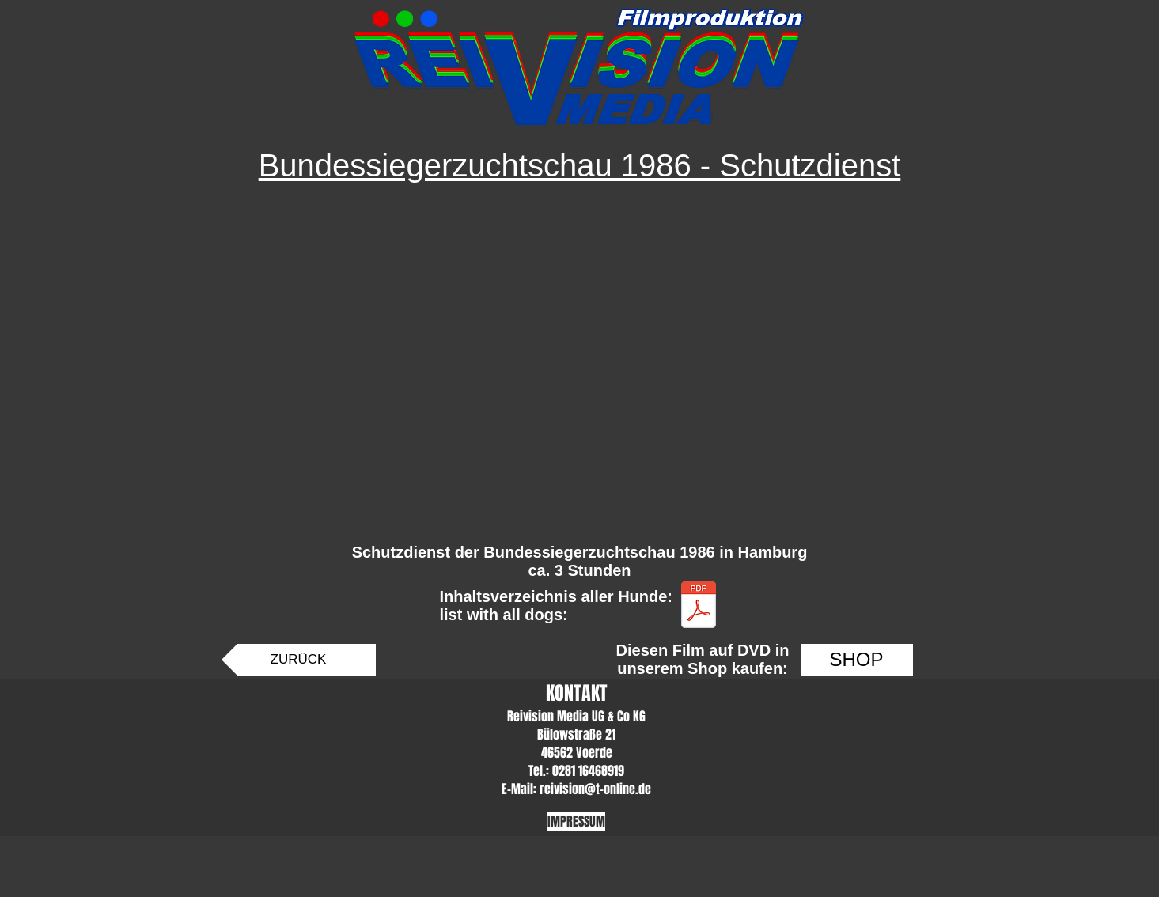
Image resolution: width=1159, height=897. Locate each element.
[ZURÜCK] (299, 660)
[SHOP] (857, 660)
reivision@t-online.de (595, 789)
